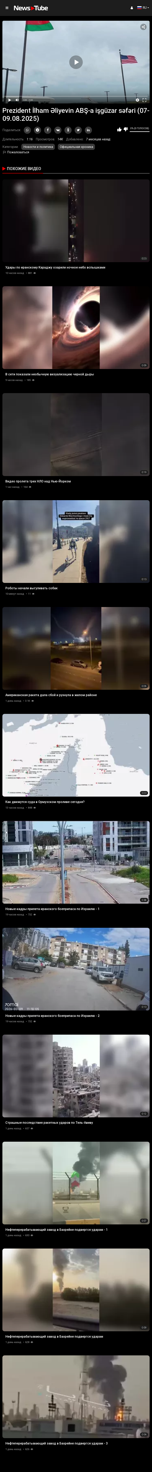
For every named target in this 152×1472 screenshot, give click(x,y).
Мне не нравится (125, 129)
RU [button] (142, 8)
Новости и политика (38, 147)
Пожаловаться (15, 152)
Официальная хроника (76, 147)
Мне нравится (119, 129)
